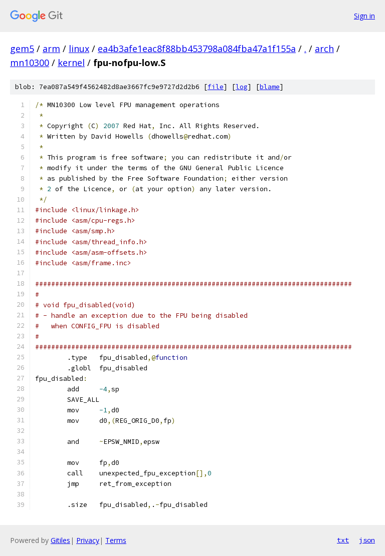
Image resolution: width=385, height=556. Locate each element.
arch (324, 49)
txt (343, 539)
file (216, 87)
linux (79, 49)
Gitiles (60, 540)
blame (270, 87)
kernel (71, 63)
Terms (115, 540)
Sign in (364, 16)
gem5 (22, 49)
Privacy (87, 540)
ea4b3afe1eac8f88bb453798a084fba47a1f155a (197, 49)
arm (51, 49)
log (242, 87)
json (367, 539)
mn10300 (29, 63)
